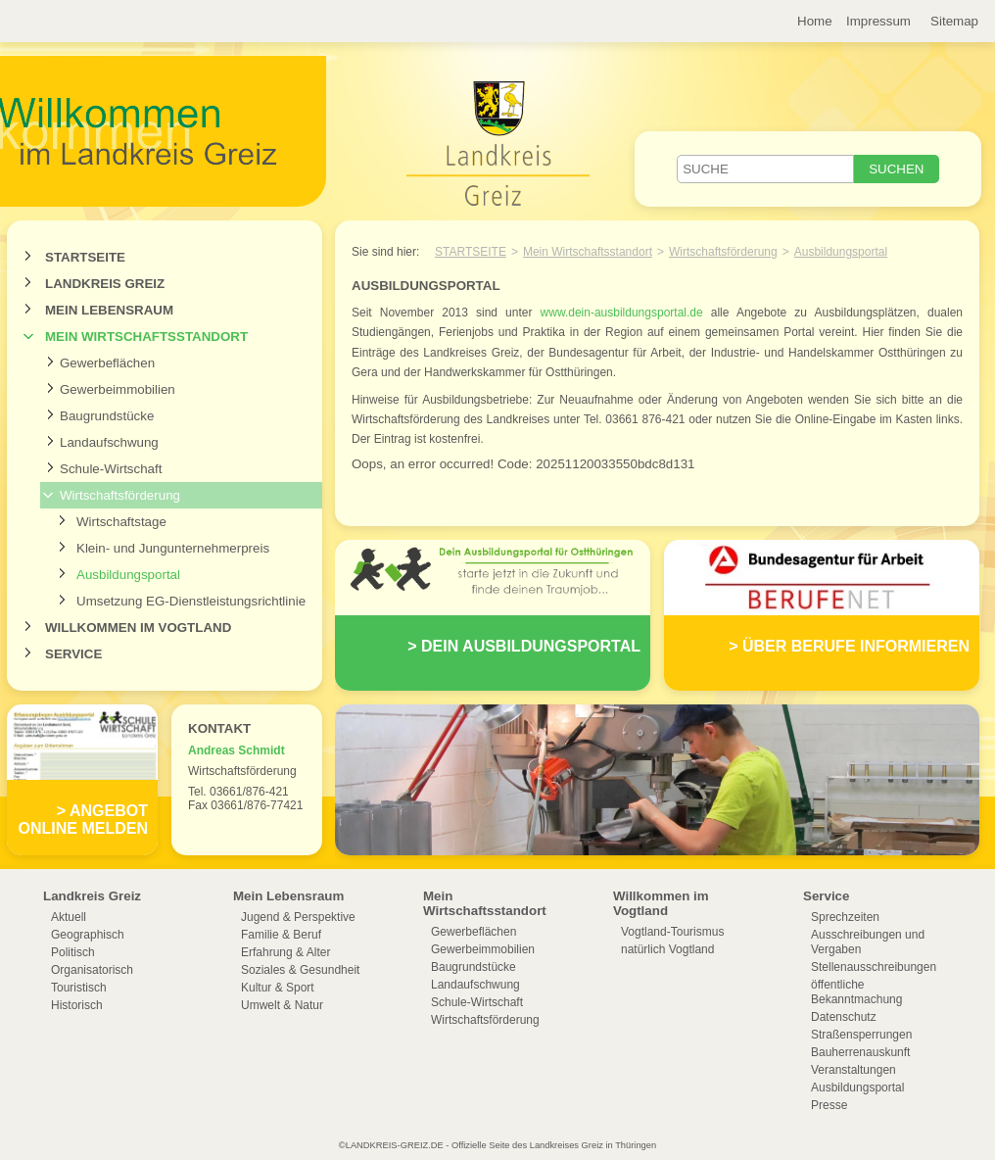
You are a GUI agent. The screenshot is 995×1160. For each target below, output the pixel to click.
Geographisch (87, 935)
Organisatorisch (92, 970)
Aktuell (68, 917)
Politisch (73, 952)
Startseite (85, 257)
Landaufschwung (109, 442)
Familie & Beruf (281, 935)
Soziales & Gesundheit (300, 970)
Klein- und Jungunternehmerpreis (172, 548)
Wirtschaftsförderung (120, 495)
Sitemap (954, 21)
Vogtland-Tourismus (672, 932)
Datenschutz (844, 1017)
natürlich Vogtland (667, 949)
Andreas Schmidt (236, 750)
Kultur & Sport (277, 987)
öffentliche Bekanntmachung (856, 992)
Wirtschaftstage (121, 521)
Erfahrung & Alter (285, 952)
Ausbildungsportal (128, 574)
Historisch (77, 1005)
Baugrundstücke (107, 416)
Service (73, 654)
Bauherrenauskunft (860, 1052)
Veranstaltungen (853, 1070)
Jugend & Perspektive (298, 917)
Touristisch (79, 987)
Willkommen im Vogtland (138, 627)
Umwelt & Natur (282, 1005)
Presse (829, 1105)
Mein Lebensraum (109, 310)
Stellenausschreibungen (873, 967)
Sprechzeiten (845, 917)
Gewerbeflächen (107, 363)
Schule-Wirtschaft (111, 468)
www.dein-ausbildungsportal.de (622, 312)
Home (814, 21)
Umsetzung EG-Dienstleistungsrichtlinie (191, 601)
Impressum (878, 21)
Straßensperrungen (861, 1034)
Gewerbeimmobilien (117, 389)
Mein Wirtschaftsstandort (146, 336)
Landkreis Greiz (105, 283)
